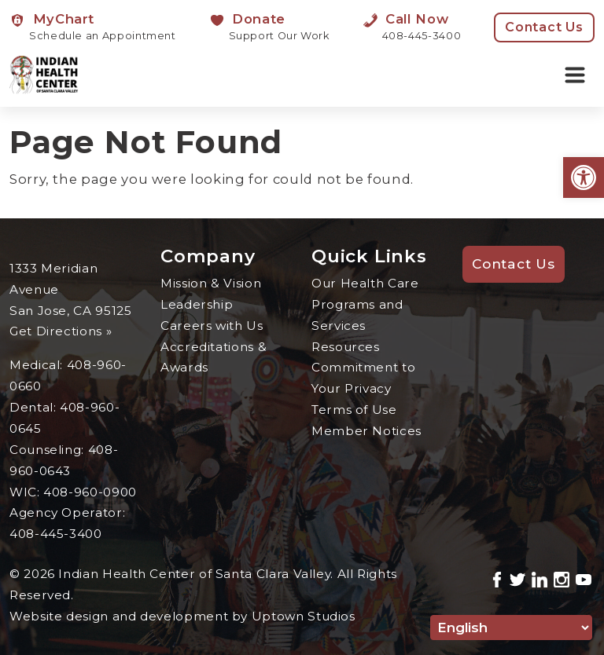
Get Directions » (60, 331)
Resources (345, 346)
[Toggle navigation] (575, 75)
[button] (583, 177)
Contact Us (544, 27)
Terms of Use (354, 409)
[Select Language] (511, 627)
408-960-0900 (90, 492)
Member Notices (366, 430)
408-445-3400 (55, 533)
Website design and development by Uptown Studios (182, 616)
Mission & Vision (210, 283)
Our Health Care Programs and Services (365, 304)
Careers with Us (212, 325)
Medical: (38, 364)
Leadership (196, 304)
